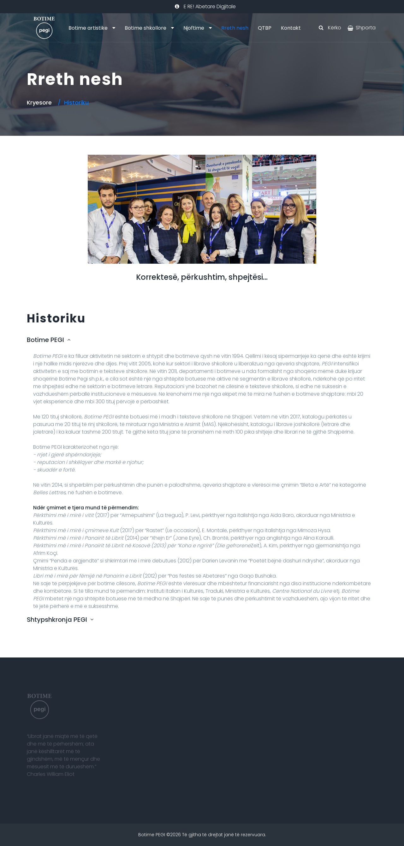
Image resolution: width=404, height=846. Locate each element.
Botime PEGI (45, 340)
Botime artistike (88, 28)
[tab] (202, 341)
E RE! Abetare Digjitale (205, 6)
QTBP (264, 28)
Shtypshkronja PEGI (57, 619)
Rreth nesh (234, 28)
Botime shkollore (145, 28)
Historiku (76, 102)
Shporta (366, 27)
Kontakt (291, 28)
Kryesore (39, 102)
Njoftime (193, 28)
